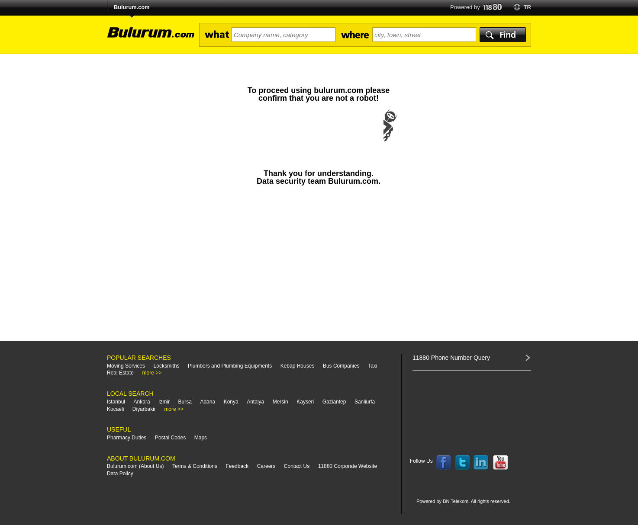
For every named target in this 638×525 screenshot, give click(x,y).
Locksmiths (167, 366)
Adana (207, 402)
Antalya (255, 402)
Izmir (164, 402)
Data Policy (120, 474)
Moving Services (126, 366)
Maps (200, 438)
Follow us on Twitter (462, 462)
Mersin (280, 402)
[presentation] (318, 134)
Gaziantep (334, 402)
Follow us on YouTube (500, 462)
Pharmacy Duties (126, 438)
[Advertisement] (318, 267)
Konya (231, 402)
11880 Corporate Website (347, 466)
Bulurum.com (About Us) (135, 466)
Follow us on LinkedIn (481, 462)
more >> (152, 373)
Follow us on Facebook (443, 462)
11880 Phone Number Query (451, 357)
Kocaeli (115, 409)
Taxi (372, 366)
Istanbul (116, 402)
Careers (266, 466)
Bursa (185, 402)
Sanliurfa (364, 402)
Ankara (142, 402)
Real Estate (120, 373)
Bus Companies (341, 366)
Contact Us (296, 466)
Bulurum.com (131, 7)
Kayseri (305, 402)
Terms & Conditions (194, 466)
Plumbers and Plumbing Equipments (230, 366)
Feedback (237, 466)
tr (527, 7)
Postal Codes (170, 438)
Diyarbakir (144, 409)
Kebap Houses (297, 366)
